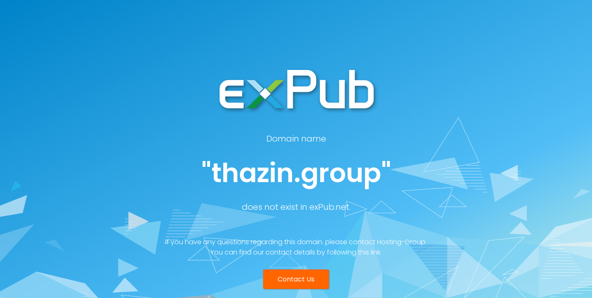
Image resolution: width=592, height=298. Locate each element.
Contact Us (296, 279)
